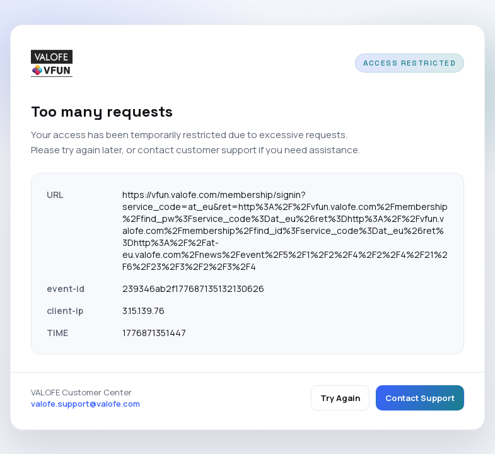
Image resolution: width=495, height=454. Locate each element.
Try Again (340, 398)
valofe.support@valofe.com (85, 403)
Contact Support (420, 398)
